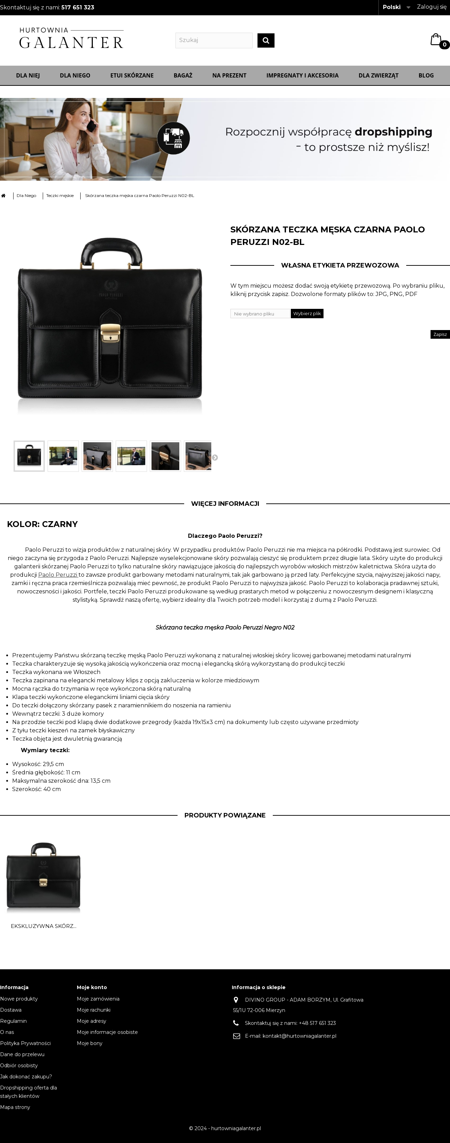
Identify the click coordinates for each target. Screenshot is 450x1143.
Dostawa (11, 1014)
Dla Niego (75, 79)
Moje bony (90, 1047)
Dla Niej (28, 79)
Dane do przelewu (22, 1058)
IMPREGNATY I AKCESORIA (303, 79)
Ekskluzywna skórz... (43, 930)
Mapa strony (15, 1111)
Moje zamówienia (98, 1003)
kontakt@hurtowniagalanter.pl (299, 1040)
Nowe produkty (19, 1003)
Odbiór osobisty (19, 1069)
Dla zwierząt (379, 79)
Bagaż (183, 79)
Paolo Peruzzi (58, 578)
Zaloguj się (432, 6)
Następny (214, 460)
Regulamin (13, 1025)
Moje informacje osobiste (107, 1036)
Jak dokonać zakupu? (26, 1080)
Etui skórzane (132, 79)
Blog (426, 79)
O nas (7, 1036)
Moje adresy (91, 1025)
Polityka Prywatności (25, 1047)
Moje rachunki (94, 1014)
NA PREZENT (229, 79)
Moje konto (92, 991)
